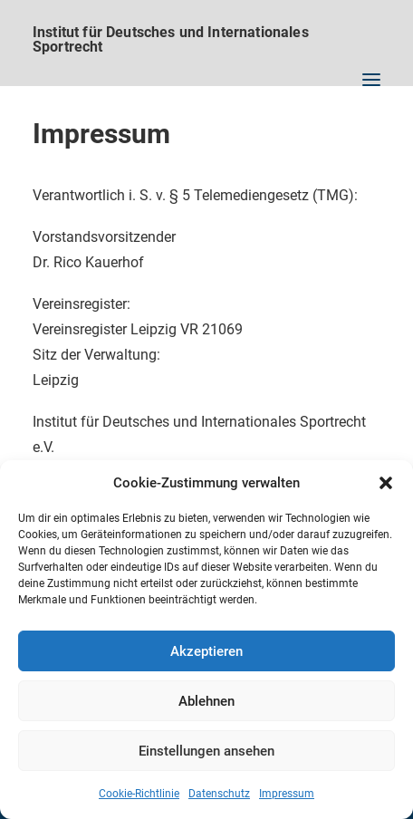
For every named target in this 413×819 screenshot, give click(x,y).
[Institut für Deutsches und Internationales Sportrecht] (206, 31)
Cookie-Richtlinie (139, 793)
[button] (386, 483)
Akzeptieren (206, 651)
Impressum (286, 793)
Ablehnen (206, 701)
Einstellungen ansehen (206, 751)
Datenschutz (219, 793)
